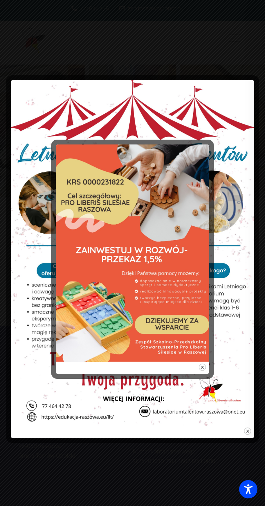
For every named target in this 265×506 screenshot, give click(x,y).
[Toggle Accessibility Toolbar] (248, 489)
